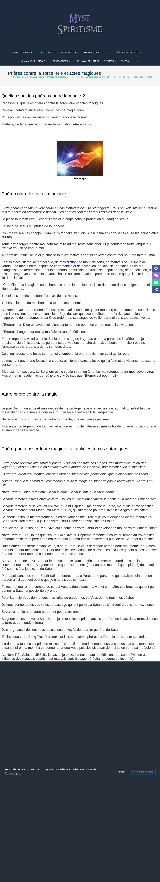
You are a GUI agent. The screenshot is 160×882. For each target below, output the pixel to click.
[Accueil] (9, 77)
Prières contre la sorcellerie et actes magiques (135, 77)
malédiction (68, 262)
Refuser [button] (121, 771)
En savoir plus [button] (13, 773)
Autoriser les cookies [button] (142, 771)
